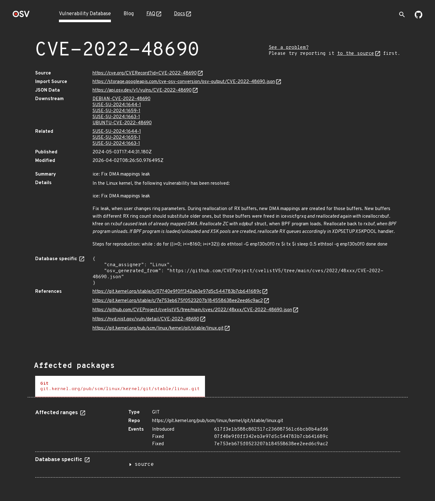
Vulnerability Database (85, 14)
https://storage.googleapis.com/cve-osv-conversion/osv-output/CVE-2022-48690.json (184, 82)
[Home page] (21, 16)
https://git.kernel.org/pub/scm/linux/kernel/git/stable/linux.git (158, 328)
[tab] (120, 386)
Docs (179, 14)
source (144, 464)
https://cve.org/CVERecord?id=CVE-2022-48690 (145, 73)
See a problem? (289, 48)
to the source (355, 54)
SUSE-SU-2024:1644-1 (117, 105)
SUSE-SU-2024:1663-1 (116, 117)
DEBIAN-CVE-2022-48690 (121, 99)
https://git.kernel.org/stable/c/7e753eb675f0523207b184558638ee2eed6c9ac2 (178, 301)
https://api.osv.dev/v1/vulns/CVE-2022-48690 (142, 90)
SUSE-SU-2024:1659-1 (116, 111)
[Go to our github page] (418, 17)
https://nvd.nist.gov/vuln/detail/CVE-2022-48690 (146, 319)
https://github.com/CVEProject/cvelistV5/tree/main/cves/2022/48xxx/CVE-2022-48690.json (192, 310)
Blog (129, 14)
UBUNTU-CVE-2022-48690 (122, 123)
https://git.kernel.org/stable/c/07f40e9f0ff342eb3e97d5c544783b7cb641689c (177, 292)
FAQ (150, 14)
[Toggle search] (402, 14)
